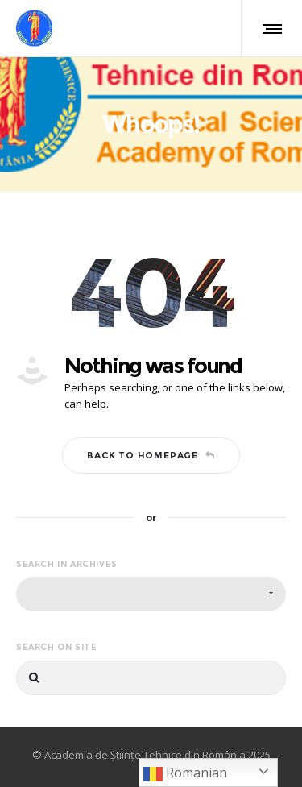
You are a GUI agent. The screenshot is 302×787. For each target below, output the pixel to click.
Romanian (185, 774)
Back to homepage (151, 455)
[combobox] (151, 594)
